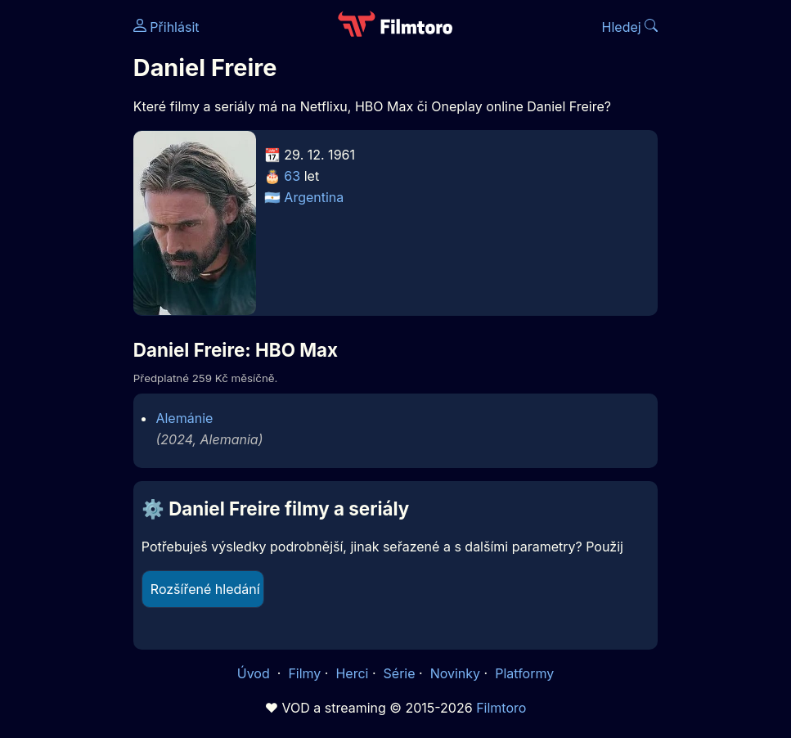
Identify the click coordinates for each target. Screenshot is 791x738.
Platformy (524, 673)
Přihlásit (166, 27)
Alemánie (184, 418)
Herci (351, 673)
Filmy (304, 673)
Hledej (630, 27)
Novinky (455, 673)
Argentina (314, 197)
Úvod (255, 673)
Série (400, 673)
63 (292, 176)
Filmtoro (501, 708)
